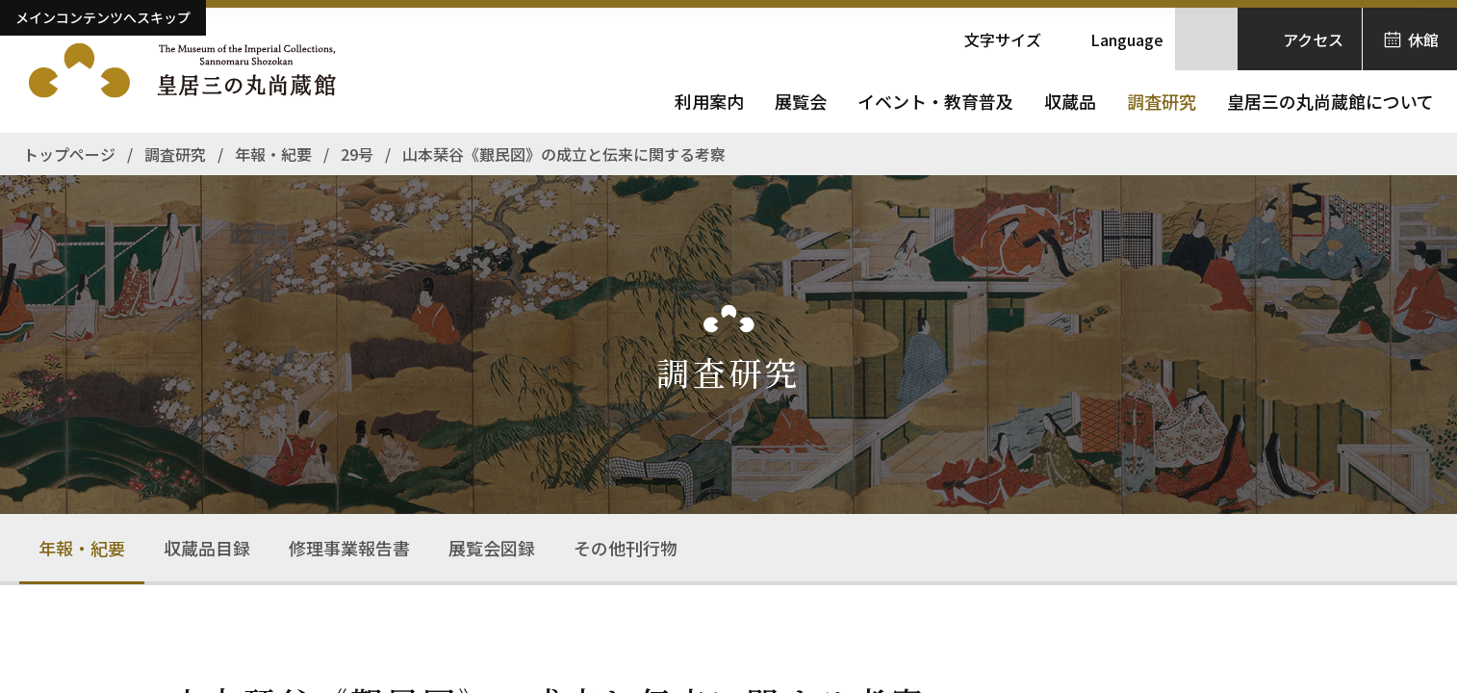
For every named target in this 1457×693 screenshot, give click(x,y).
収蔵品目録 (207, 547)
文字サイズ (1002, 39)
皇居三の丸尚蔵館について (1330, 101)
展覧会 (801, 101)
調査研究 (1161, 101)
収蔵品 (1070, 101)
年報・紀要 (81, 547)
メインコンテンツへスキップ (103, 17)
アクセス (1313, 39)
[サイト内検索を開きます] (1206, 39)
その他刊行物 (625, 547)
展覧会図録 (491, 547)
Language (1126, 39)
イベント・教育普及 (935, 101)
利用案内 (709, 101)
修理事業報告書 (349, 547)
